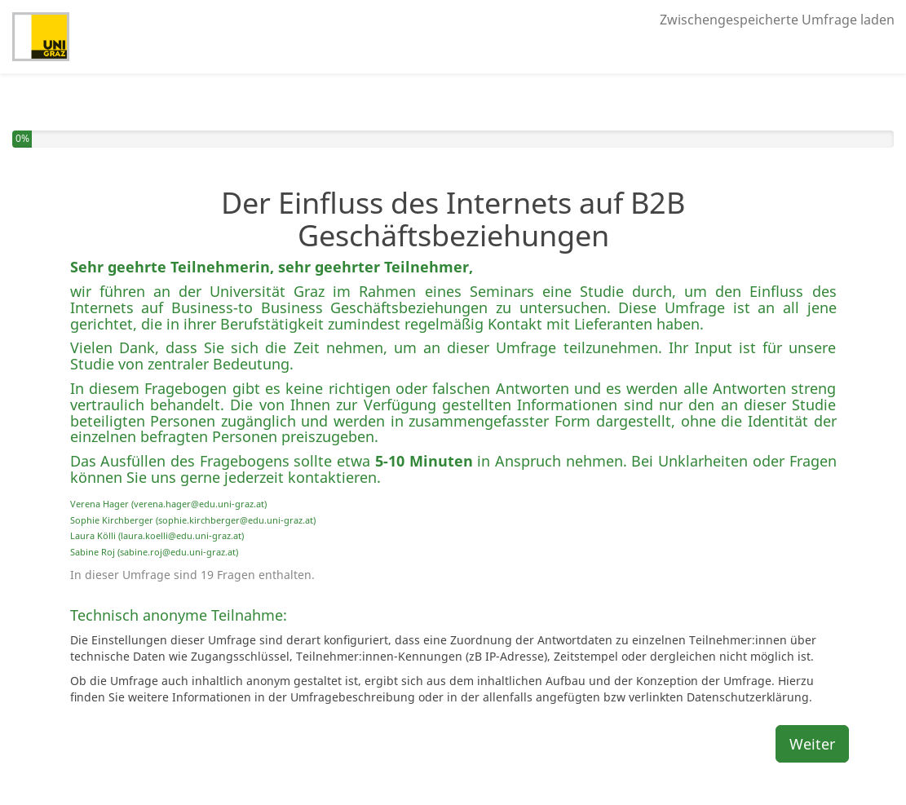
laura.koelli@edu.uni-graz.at (181, 535)
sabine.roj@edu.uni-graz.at (178, 552)
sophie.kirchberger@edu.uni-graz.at (235, 520)
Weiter (812, 744)
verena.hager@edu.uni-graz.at (199, 504)
